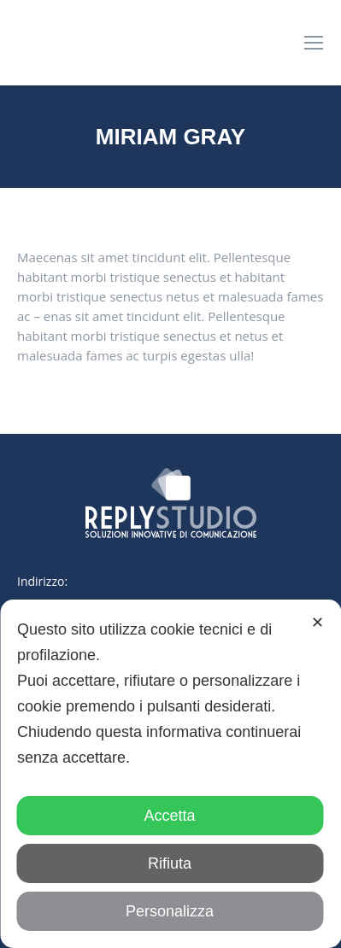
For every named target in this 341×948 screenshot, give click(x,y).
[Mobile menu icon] (313, 42)
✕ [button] (317, 622)
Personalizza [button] (170, 911)
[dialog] (170, 774)
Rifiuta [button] (169, 863)
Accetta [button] (169, 815)
